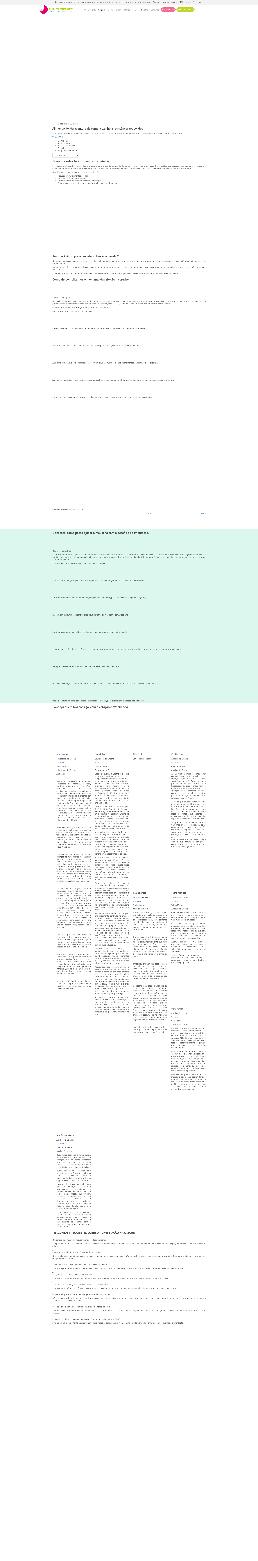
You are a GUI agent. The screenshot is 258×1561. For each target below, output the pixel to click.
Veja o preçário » (168, 9)
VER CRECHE (57, 137)
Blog (188, 2)
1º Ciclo (136, 10)
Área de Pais (197, 2)
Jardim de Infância (123, 10)
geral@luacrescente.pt (169, 2)
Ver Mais (60, 762)
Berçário (101, 10)
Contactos (155, 10)
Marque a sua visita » (185, 9)
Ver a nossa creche (129, 513)
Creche (110, 10)
